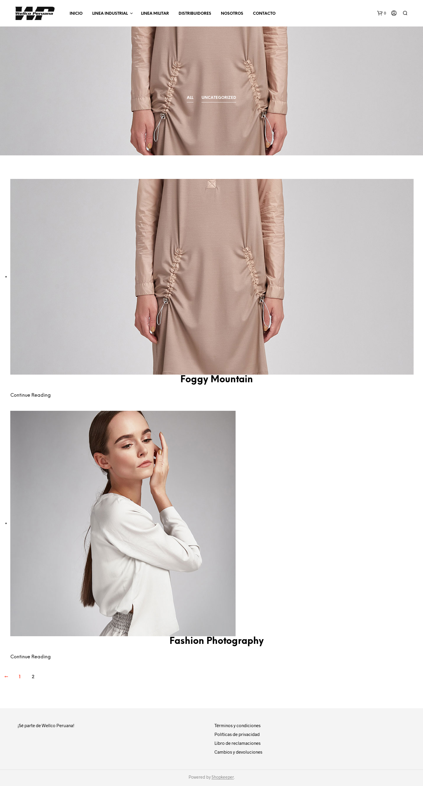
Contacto (264, 14)
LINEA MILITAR (155, 14)
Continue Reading (30, 395)
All (190, 98)
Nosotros (232, 14)
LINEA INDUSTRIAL (110, 14)
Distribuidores (195, 14)
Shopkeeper (223, 777)
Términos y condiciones (237, 725)
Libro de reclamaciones (237, 743)
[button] (381, 13)
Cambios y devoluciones (238, 752)
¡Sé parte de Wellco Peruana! (46, 725)
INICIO (76, 14)
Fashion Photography (216, 641)
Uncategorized (219, 98)
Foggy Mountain (216, 380)
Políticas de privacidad (237, 734)
